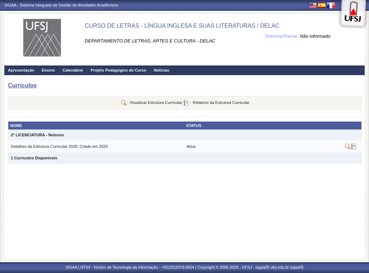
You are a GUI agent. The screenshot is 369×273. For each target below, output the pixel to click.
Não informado (315, 36)
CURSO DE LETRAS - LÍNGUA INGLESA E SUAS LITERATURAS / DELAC (182, 26)
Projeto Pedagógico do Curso (118, 70)
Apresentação (21, 70)
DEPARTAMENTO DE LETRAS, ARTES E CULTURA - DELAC (150, 41)
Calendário (72, 70)
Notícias (161, 70)
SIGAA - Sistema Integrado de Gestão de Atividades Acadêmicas (61, 5)
